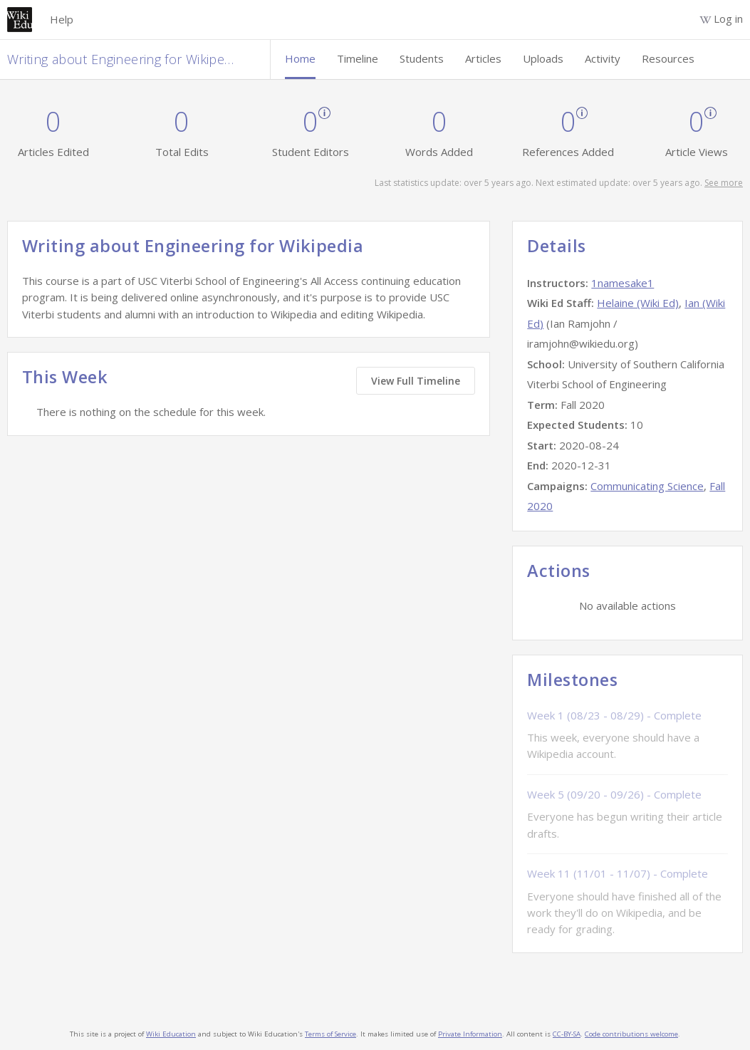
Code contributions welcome (631, 1034)
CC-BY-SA (566, 1034)
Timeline (357, 58)
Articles (483, 58)
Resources (668, 58)
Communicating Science (647, 486)
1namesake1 (622, 283)
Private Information (470, 1034)
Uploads (543, 58)
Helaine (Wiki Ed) (638, 303)
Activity (602, 58)
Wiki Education (171, 1034)
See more (723, 183)
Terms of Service (330, 1034)
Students (422, 58)
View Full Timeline (415, 381)
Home (300, 58)
